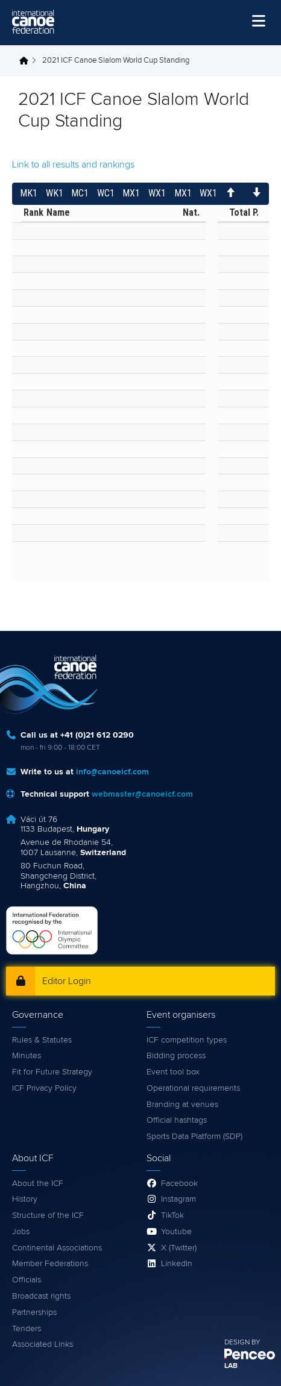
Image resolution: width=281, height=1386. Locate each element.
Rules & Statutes (42, 1040)
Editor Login (66, 981)
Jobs (21, 1232)
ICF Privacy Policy (44, 1088)
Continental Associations (57, 1248)
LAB (231, 1366)
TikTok (172, 1215)
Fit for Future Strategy (52, 1072)
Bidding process (176, 1056)
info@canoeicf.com (112, 772)
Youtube (176, 1232)
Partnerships (34, 1312)
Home (27, 61)
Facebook (179, 1183)
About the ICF (37, 1183)
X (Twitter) (179, 1248)
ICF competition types (187, 1040)
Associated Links (42, 1344)
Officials (26, 1280)
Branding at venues (182, 1104)
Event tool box (173, 1072)
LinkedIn (176, 1263)
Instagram (178, 1199)
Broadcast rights (41, 1296)
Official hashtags (177, 1120)
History (24, 1199)
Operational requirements (193, 1088)
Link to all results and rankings (73, 164)
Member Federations (50, 1263)
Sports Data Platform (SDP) (194, 1136)
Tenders (26, 1329)
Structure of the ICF (48, 1215)
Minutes (26, 1056)
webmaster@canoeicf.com (142, 794)
